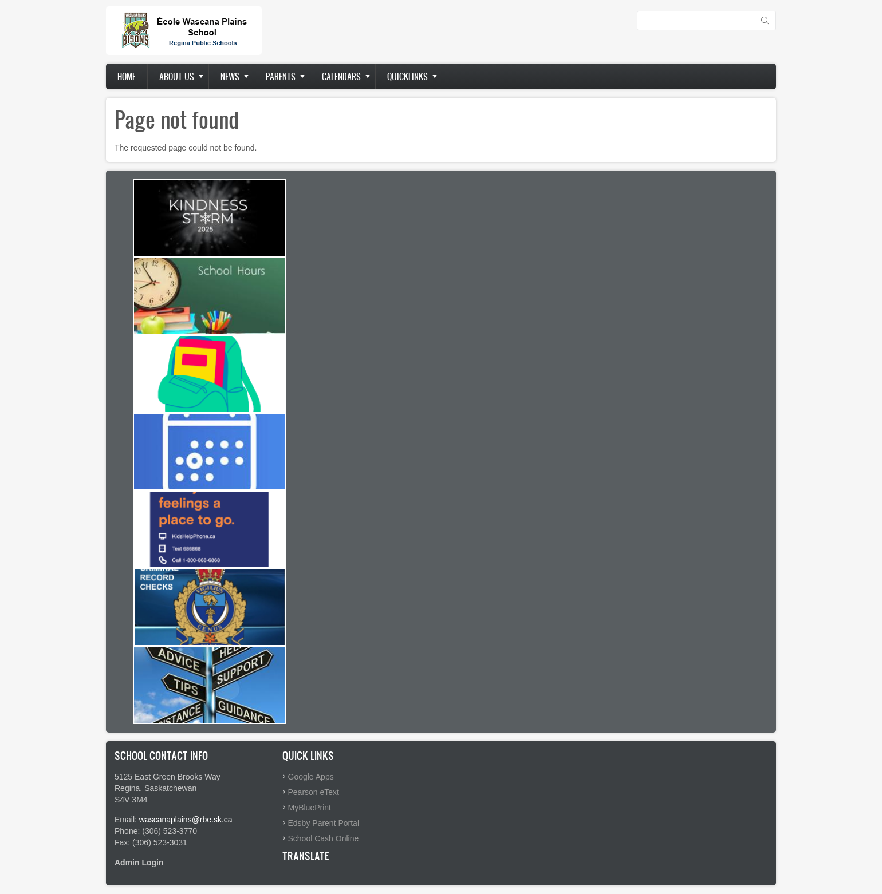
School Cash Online (323, 838)
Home (126, 76)
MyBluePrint (309, 807)
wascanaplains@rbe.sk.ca (186, 819)
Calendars (341, 76)
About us (176, 76)
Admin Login (139, 862)
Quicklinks (407, 76)
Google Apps (311, 776)
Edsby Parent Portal (324, 823)
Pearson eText (314, 792)
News (229, 76)
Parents (281, 76)
